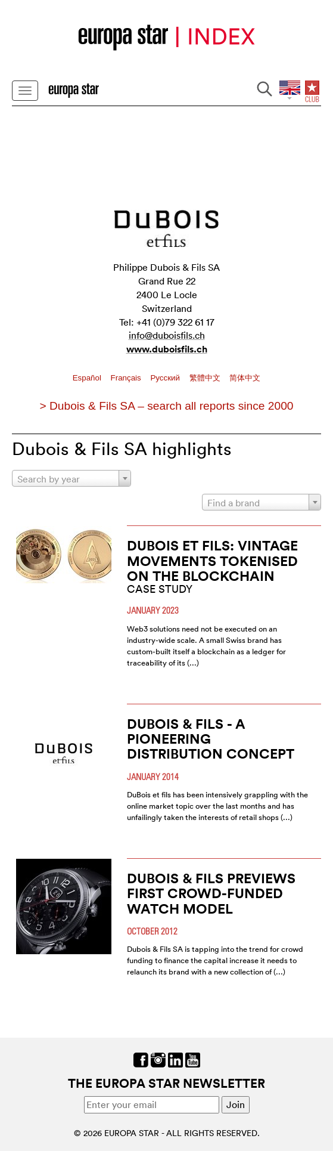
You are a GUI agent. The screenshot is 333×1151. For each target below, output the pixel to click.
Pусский (166, 377)
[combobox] (71, 478)
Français (127, 377)
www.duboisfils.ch (166, 349)
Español (88, 377)
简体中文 (244, 377)
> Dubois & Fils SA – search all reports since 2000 (166, 406)
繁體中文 (206, 377)
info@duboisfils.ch (167, 335)
